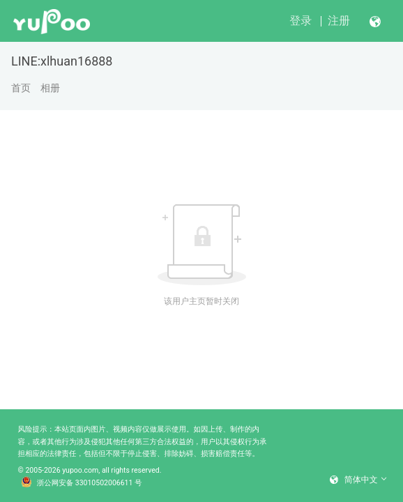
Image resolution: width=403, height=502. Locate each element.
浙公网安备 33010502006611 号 (81, 483)
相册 (50, 87)
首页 (21, 87)
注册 (339, 20)
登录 (300, 20)
